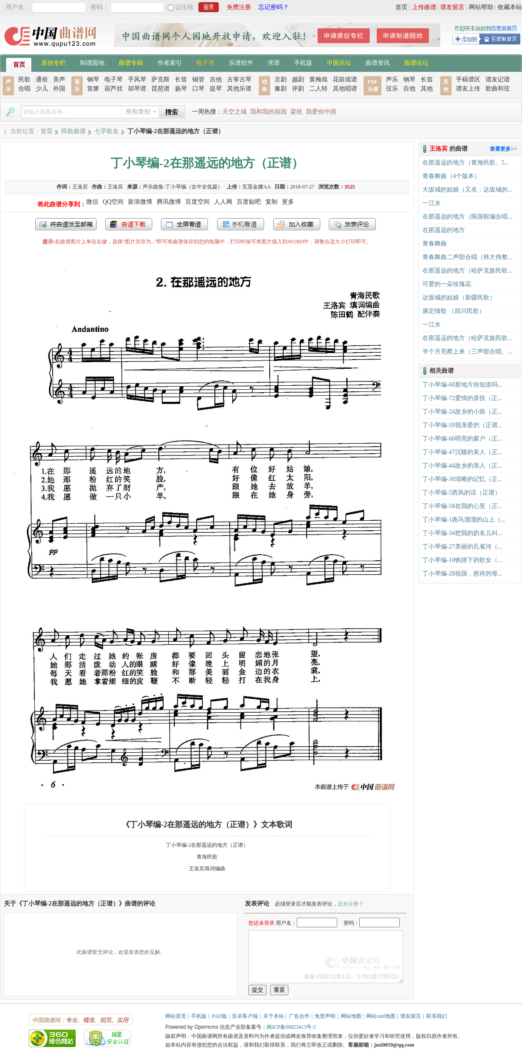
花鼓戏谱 (345, 79)
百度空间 (197, 202)
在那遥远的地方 (443, 230)
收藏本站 (510, 7)
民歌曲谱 (73, 131)
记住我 (184, 7)
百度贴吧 (249, 202)
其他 (427, 88)
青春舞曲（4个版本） (451, 176)
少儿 (42, 88)
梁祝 (296, 111)
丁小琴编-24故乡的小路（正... (462, 411)
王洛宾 (80, 187)
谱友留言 (452, 7)
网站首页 (175, 1016)
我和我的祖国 (268, 111)
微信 (92, 202)
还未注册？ (351, 904)
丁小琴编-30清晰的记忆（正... (462, 479)
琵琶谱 (160, 88)
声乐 (392, 79)
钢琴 (93, 79)
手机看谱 (240, 224)
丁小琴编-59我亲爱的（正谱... (462, 425)
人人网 (223, 202)
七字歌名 (106, 131)
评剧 (298, 88)
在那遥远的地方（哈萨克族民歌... (467, 270)
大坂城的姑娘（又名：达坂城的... (467, 189)
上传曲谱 (424, 7)
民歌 (24, 79)
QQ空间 (113, 202)
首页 (401, 7)
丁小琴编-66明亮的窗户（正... (462, 438)
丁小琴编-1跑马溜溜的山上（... (463, 519)
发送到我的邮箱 (66, 224)
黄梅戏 (318, 79)
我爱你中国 (321, 111)
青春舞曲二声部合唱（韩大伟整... (467, 257)
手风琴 (137, 79)
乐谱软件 (241, 62)
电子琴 (113, 79)
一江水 (431, 203)
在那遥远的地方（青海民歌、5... (465, 162)
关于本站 (273, 1016)
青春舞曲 (434, 243)
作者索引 (169, 62)
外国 (59, 88)
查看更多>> (503, 149)
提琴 (216, 88)
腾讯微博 (169, 202)
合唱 (24, 88)
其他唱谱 (345, 88)
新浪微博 (140, 202)
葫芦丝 (113, 88)
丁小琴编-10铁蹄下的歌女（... (462, 560)
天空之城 (234, 111)
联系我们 (436, 1016)
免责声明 (325, 1016)
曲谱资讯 (377, 62)
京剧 (280, 79)
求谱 (274, 62)
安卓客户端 (245, 1016)
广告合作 (299, 1016)
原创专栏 (53, 62)
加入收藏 (296, 224)
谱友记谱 (497, 79)
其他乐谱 (239, 88)
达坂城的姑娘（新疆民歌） (458, 297)
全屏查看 (184, 224)
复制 (271, 202)
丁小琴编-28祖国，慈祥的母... (462, 573)
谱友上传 (468, 88)
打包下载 (128, 224)
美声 (59, 79)
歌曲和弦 (497, 88)
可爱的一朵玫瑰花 (446, 284)
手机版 (303, 62)
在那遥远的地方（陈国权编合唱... (467, 216)
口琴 (198, 88)
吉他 (216, 79)
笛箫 (93, 88)
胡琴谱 (137, 88)
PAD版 (219, 1016)
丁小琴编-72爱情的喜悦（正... (462, 398)
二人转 (318, 88)
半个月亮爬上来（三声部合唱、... (467, 351)
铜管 (198, 79)
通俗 (42, 79)
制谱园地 (92, 62)
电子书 (205, 62)
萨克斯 (160, 79)
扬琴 (181, 88)
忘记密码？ (273, 7)
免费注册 (239, 7)
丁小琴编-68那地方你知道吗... (462, 384)
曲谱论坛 (416, 62)
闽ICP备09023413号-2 (291, 1027)
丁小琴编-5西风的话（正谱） (461, 492)
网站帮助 (481, 7)
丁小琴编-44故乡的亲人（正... (462, 465)
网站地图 (351, 1016)
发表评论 (352, 224)
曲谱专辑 (131, 62)
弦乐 (392, 88)
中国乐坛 (339, 62)
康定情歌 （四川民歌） (453, 311)
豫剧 (280, 88)
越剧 (298, 79)
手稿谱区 (468, 79)
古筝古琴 (239, 79)
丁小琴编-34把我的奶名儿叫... (462, 533)
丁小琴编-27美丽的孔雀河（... (462, 546)
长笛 (181, 79)
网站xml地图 (380, 1016)
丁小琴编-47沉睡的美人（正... (462, 452)
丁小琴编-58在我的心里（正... (462, 506)
